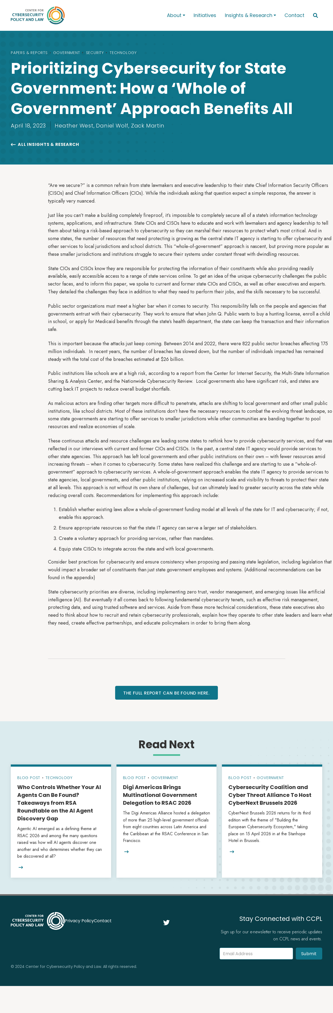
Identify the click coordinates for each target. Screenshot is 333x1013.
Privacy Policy (79, 921)
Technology (123, 52)
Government (66, 52)
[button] (176, 15)
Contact (294, 15)
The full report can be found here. (166, 693)
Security (95, 52)
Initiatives (205, 15)
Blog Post (28, 777)
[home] (82, 15)
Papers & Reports (29, 52)
